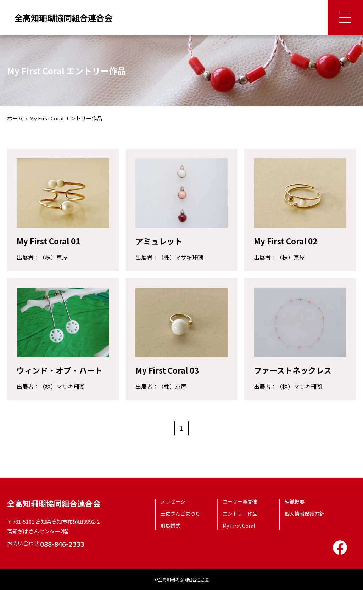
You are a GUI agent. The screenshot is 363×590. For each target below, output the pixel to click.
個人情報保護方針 (304, 513)
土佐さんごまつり (180, 513)
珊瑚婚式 (170, 525)
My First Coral (239, 525)
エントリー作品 (240, 513)
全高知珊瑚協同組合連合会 (66, 17)
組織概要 (295, 501)
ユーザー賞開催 (240, 501)
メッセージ (173, 501)
